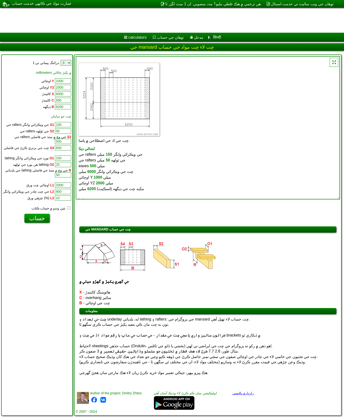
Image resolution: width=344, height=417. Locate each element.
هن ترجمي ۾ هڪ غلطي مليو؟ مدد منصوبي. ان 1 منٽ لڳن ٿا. (213, 4)
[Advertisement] (145, 20)
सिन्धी (214, 37)
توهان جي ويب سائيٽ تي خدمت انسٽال (302, 4)
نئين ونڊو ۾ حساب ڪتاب (51, 208)
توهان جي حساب (170, 37)
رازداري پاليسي (243, 393)
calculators (137, 37)
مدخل (198, 37)
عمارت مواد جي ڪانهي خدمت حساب (42, 3)
